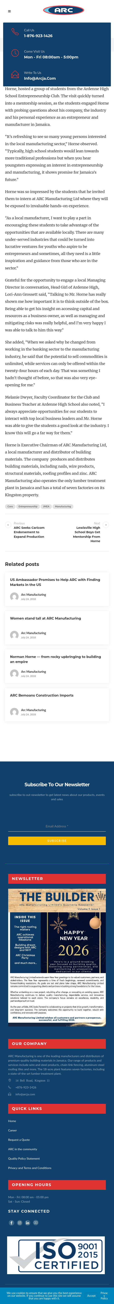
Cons (10, 506)
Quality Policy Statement (24, 1158)
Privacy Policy (104, 1295)
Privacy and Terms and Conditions (29, 1168)
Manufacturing (63, 506)
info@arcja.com (40, 78)
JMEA (46, 506)
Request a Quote (19, 1139)
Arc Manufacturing (33, 594)
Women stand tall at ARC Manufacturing (45, 618)
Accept (91, 1295)
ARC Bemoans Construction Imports (41, 695)
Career (12, 1130)
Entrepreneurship (28, 506)
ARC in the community (22, 1149)
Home (12, 1121)
